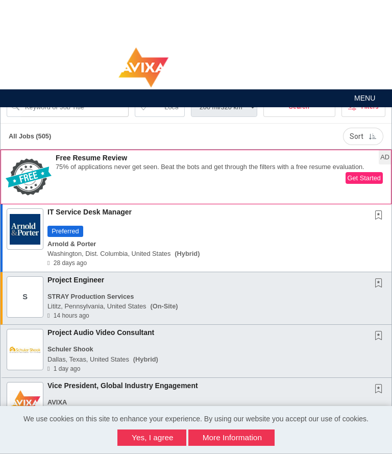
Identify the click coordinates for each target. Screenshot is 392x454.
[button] (196, 98)
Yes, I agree (153, 437)
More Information (232, 437)
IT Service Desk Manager (89, 212)
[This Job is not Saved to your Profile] (380, 216)
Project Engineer (75, 280)
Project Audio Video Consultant (100, 332)
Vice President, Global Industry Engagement (122, 385)
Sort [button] (363, 136)
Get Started (364, 178)
